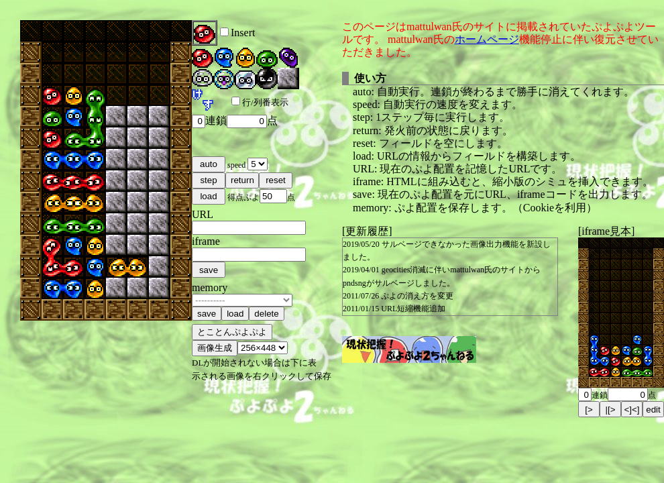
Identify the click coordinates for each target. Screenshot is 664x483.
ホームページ (487, 39)
